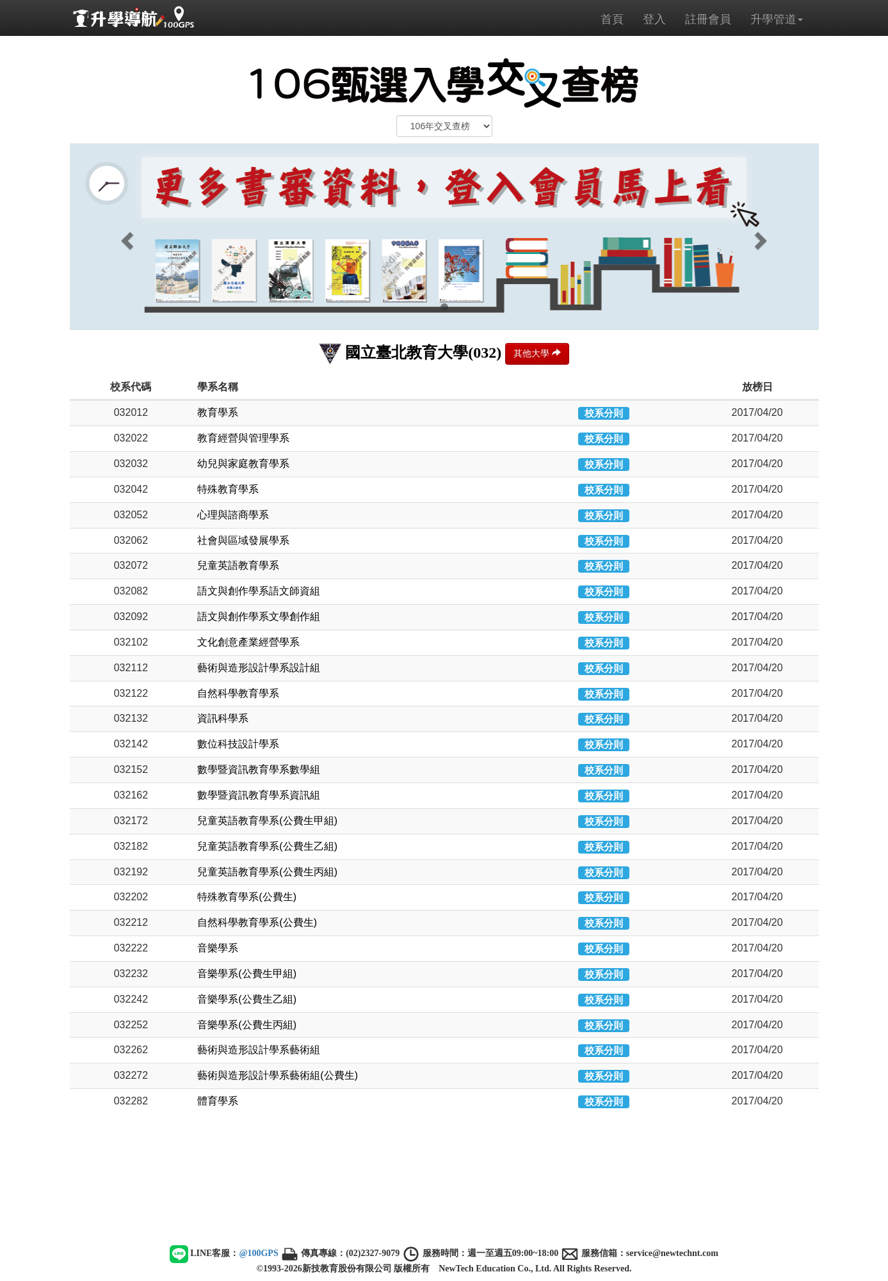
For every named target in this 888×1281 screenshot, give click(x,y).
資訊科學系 (222, 718)
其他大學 (537, 353)
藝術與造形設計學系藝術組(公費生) (277, 1075)
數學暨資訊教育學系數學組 (258, 769)
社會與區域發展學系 (243, 540)
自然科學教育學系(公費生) (257, 922)
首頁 (612, 19)
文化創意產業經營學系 (248, 642)
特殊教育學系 (228, 489)
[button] (126, 236)
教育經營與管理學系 (243, 438)
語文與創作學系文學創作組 (258, 616)
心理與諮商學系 (233, 514)
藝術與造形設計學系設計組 (258, 667)
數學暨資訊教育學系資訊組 (258, 795)
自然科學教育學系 (238, 693)
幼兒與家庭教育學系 (243, 463)
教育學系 (217, 412)
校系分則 (604, 413)
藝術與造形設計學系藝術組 (258, 1049)
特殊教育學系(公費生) (246, 896)
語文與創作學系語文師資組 (258, 590)
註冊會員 (708, 19)
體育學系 (217, 1100)
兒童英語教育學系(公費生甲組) (267, 820)
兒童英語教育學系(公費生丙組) (267, 871)
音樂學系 (217, 948)
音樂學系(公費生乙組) (246, 999)
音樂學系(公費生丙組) (246, 1024)
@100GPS (258, 1253)
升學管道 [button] (776, 19)
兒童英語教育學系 (238, 565)
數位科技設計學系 (238, 743)
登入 (654, 19)
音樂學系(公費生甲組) (246, 973)
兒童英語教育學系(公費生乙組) (267, 846)
